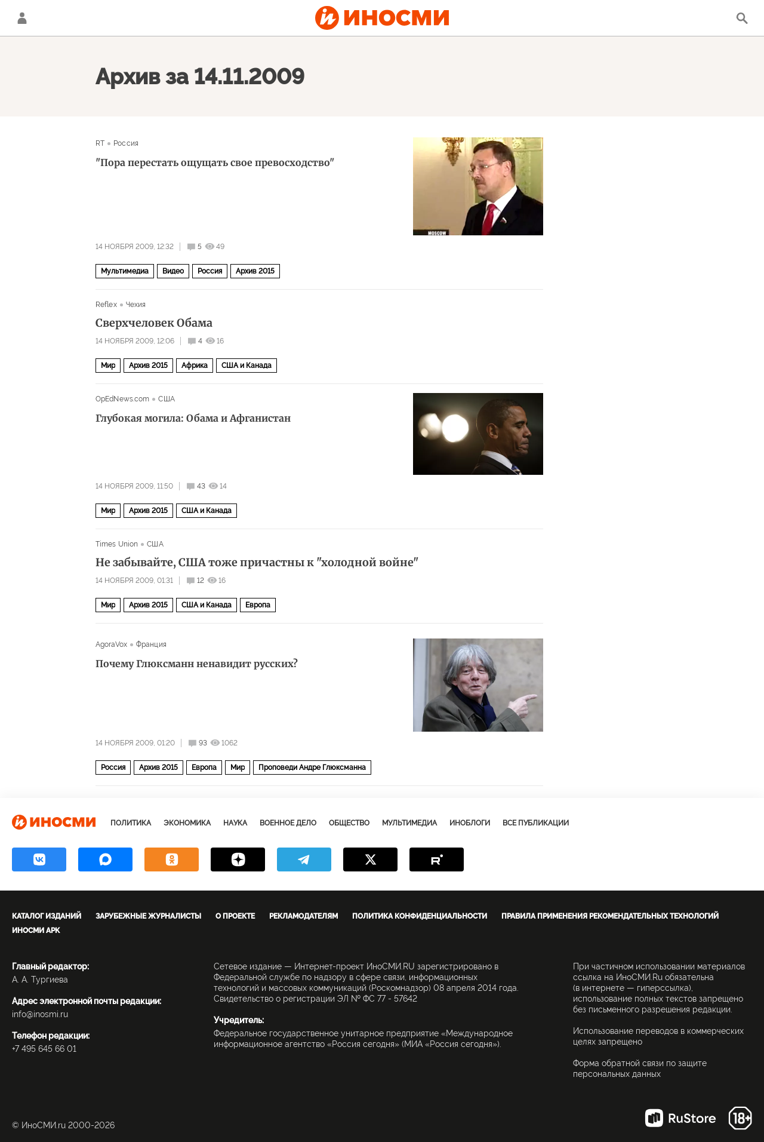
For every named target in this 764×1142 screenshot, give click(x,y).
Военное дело (288, 823)
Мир (108, 365)
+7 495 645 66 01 (44, 1049)
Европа (257, 605)
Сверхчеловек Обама (154, 323)
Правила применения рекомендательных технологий (610, 916)
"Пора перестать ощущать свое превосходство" (215, 162)
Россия (125, 143)
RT (100, 143)
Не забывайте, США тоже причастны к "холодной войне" (257, 562)
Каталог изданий (46, 916)
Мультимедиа (125, 271)
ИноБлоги (469, 823)
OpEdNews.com (122, 399)
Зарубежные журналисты (148, 916)
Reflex (106, 304)
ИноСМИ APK (36, 930)
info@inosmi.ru (40, 1014)
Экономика (187, 823)
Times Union (117, 544)
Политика (130, 823)
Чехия (136, 304)
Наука (235, 823)
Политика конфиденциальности (419, 916)
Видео (173, 271)
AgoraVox (111, 644)
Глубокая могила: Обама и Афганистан (193, 418)
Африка (194, 365)
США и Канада (246, 365)
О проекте (235, 916)
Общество (349, 823)
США (166, 399)
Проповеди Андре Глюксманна (312, 767)
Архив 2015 (255, 271)
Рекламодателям (303, 916)
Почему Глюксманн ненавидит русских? (197, 664)
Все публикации (536, 823)
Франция (151, 644)
